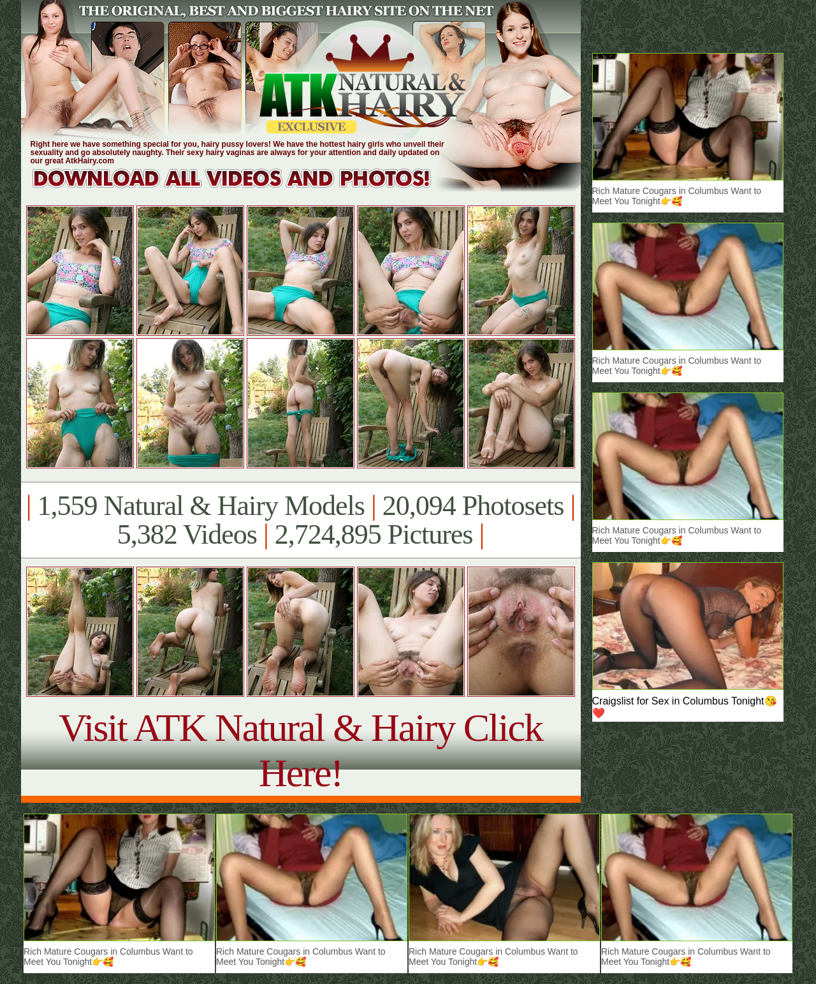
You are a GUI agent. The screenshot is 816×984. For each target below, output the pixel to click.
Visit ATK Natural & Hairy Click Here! (301, 750)
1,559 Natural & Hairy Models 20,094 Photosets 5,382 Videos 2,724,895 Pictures (300, 520)
